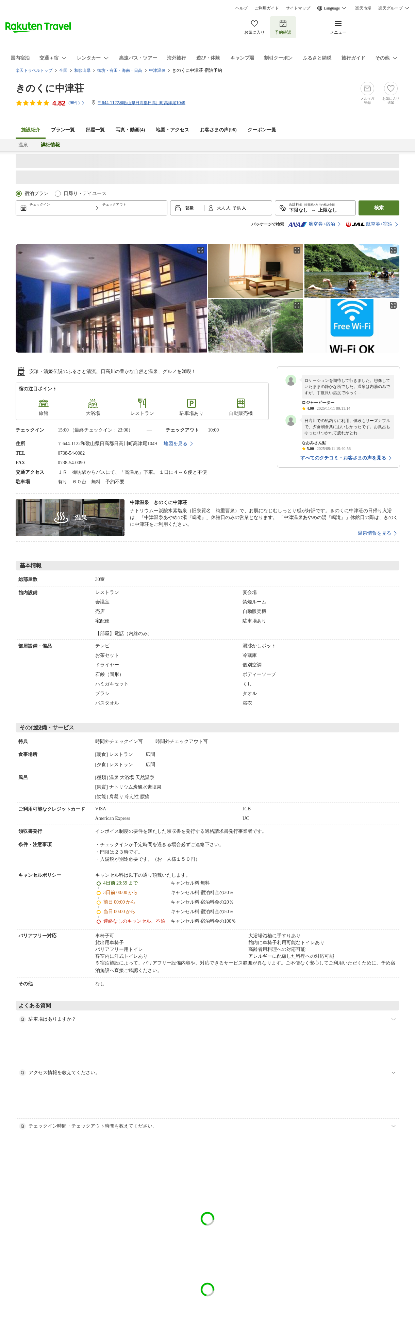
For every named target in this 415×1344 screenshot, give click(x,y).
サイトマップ (298, 8)
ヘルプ (241, 8)
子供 (237, 208)
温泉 (23, 144)
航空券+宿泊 (311, 224)
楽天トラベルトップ (34, 70)
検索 (379, 207)
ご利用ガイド (266, 8)
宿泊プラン (36, 193)
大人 (221, 208)
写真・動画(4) (130, 129)
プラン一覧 (63, 129)
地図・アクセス (172, 129)
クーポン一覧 (262, 129)
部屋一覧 (95, 129)
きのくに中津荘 (50, 88)
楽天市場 (363, 8)
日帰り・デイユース (85, 193)
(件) (76, 103)
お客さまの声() (218, 129)
